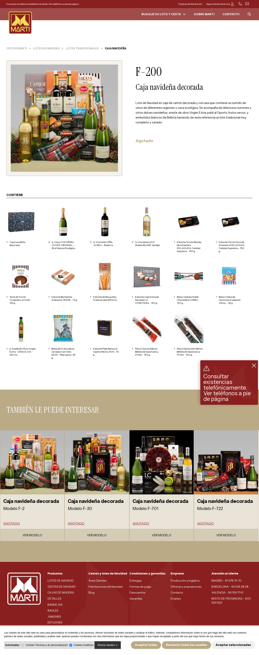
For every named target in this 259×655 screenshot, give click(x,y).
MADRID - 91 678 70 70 (226, 580)
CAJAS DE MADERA (61, 592)
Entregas (135, 580)
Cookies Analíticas (83, 645)
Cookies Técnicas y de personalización (47, 645)
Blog (91, 592)
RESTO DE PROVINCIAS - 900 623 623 (231, 600)
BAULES (53, 610)
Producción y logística (185, 580)
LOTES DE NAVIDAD (61, 580)
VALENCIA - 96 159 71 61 (227, 592)
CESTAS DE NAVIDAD (62, 586)
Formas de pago (140, 586)
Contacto (177, 592)
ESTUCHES (55, 622)
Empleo (176, 598)
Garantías (136, 598)
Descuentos (137, 592)
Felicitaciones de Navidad (105, 586)
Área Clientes (97, 580)
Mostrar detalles (108, 645)
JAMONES (54, 616)
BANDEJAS (55, 604)
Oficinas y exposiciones (186, 586)
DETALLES (55, 598)
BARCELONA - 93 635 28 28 (229, 586)
